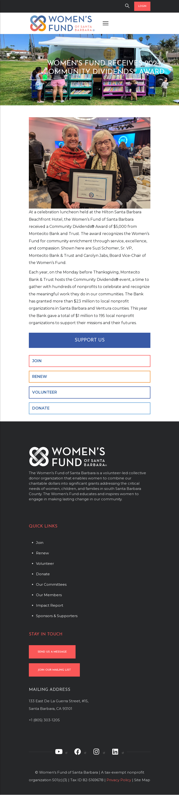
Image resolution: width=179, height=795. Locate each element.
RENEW (39, 376)
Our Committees (51, 584)
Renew (42, 553)
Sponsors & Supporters (56, 616)
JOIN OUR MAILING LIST (54, 669)
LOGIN (142, 6)
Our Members (49, 595)
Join (39, 542)
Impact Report (49, 605)
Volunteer (45, 563)
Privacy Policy (119, 780)
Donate (43, 574)
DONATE (41, 408)
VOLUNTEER (44, 392)
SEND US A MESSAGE (52, 651)
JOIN (37, 361)
